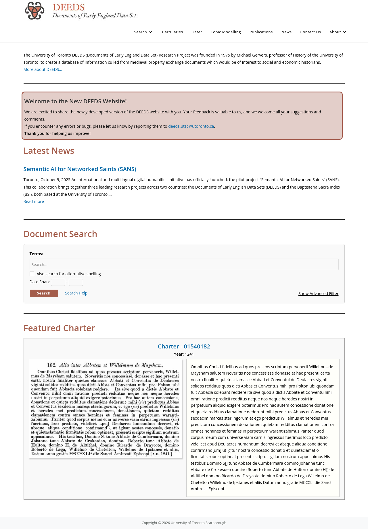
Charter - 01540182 (184, 346)
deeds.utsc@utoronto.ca (191, 126)
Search (44, 293)
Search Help (76, 293)
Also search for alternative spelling (69, 273)
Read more (34, 201)
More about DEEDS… (43, 69)
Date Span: (40, 281)
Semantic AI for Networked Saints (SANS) (80, 169)
